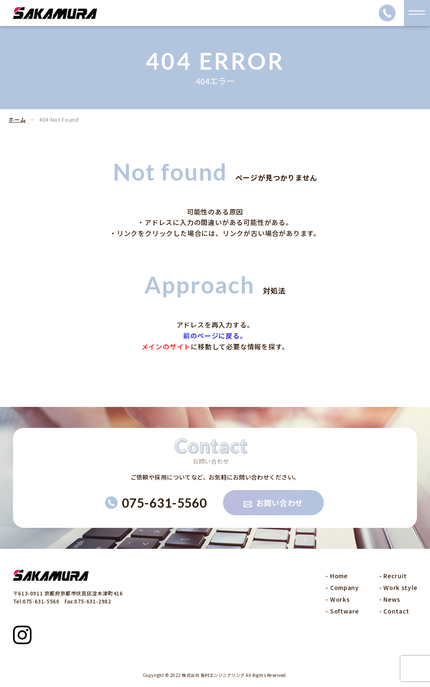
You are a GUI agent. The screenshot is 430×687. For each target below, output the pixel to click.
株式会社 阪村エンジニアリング (213, 675)
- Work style (398, 587)
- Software (342, 611)
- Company (342, 587)
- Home (336, 576)
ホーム (17, 119)
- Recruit (393, 576)
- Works (337, 599)
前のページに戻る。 (214, 335)
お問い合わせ (273, 502)
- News (389, 599)
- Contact (394, 611)
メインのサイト (166, 346)
